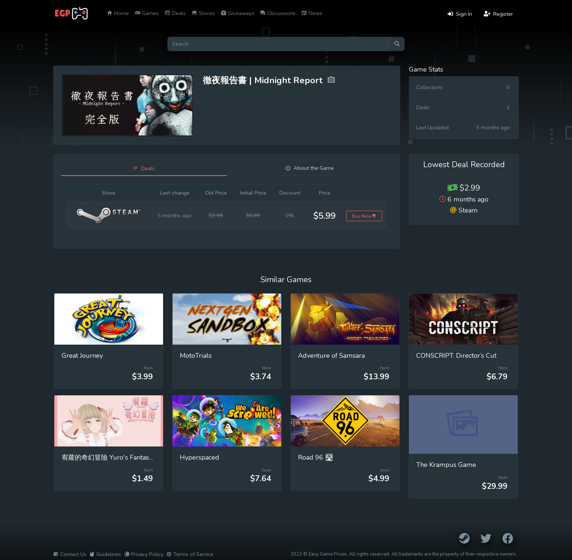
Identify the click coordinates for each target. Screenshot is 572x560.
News (311, 13)
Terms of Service (189, 554)
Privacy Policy (143, 554)
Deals (175, 13)
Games (147, 13)
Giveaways (237, 13)
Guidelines (105, 554)
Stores (203, 13)
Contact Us (69, 554)
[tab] (144, 168)
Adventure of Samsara (331, 355)
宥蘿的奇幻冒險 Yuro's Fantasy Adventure (124, 457)
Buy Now (364, 216)
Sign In (460, 14)
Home (118, 13)
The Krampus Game (446, 464)
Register (498, 14)
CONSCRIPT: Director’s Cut (456, 355)
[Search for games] (278, 44)
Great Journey (82, 355)
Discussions (277, 13)
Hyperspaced (199, 457)
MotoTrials (196, 355)
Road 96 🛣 (315, 457)
